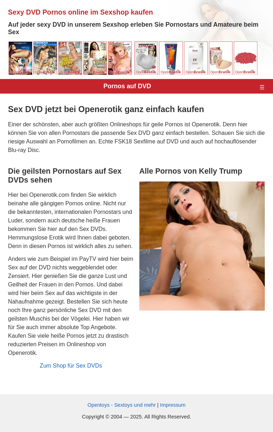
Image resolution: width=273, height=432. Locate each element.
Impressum (173, 405)
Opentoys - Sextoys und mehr (122, 405)
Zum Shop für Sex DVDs (71, 366)
